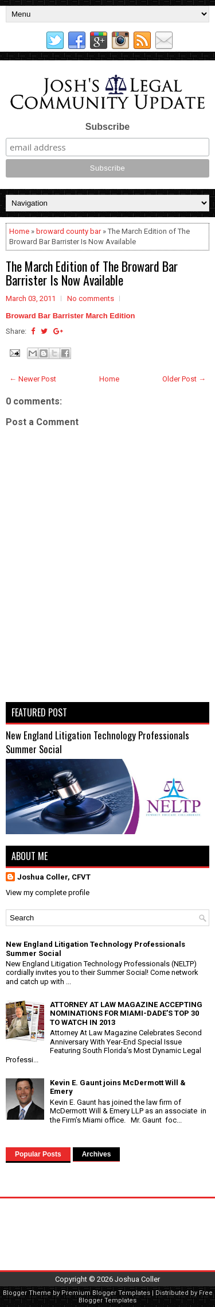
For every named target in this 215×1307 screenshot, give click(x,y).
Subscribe (107, 127)
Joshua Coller (137, 1279)
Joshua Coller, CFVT (54, 877)
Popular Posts (38, 1154)
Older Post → (184, 379)
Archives (96, 1154)
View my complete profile (47, 892)
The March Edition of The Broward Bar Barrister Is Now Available (92, 273)
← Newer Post (32, 379)
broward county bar (68, 231)
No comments (90, 298)
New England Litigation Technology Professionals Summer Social (97, 742)
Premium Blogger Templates (105, 1293)
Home (19, 231)
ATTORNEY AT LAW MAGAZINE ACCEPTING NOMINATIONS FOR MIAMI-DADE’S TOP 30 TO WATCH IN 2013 (126, 1013)
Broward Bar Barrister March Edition (70, 315)
